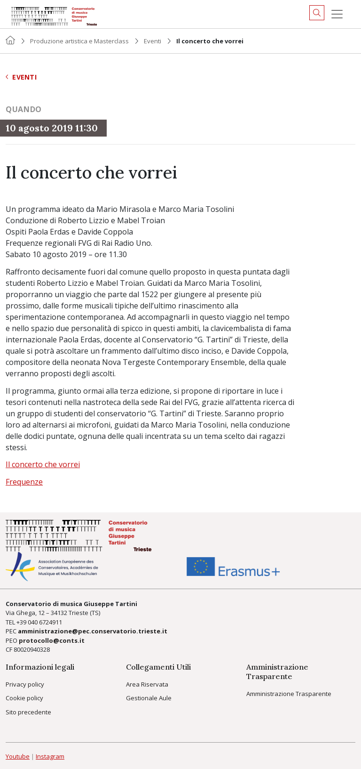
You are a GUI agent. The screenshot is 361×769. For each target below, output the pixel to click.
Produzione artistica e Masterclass (79, 41)
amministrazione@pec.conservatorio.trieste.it (92, 631)
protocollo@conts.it (52, 640)
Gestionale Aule (149, 698)
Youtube (18, 756)
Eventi (152, 41)
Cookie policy (24, 698)
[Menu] (337, 14)
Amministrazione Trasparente (288, 693)
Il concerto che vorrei (43, 464)
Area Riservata (147, 684)
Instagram (50, 756)
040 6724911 (45, 622)
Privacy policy (25, 684)
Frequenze (24, 482)
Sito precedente (28, 712)
